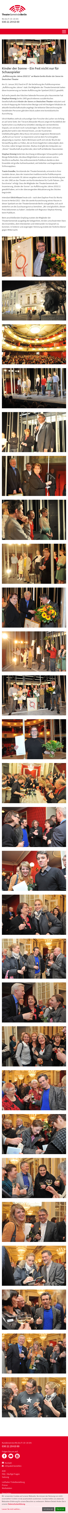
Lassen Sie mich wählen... (11, 1509)
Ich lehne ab (48, 1509)
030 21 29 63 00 (10, 22)
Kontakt (7, 1463)
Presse (5, 1485)
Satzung (5, 1477)
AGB (3, 1471)
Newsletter (6, 1493)
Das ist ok (60, 1509)
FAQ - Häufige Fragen (11, 1474)
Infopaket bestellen (12, 1466)
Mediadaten (7, 1488)
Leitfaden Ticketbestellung (13, 1482)
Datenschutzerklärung (16, 1504)
